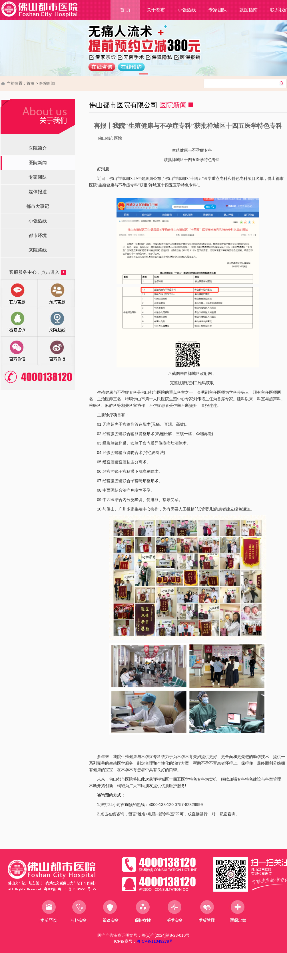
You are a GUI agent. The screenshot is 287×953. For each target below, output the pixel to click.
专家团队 (217, 9)
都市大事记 (37, 206)
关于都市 (156, 9)
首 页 (125, 9)
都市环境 (38, 235)
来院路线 (38, 250)
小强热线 (187, 9)
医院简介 (38, 148)
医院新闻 (47, 83)
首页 (31, 83)
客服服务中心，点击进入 (37, 272)
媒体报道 (38, 191)
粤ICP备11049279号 (155, 941)
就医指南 (248, 9)
